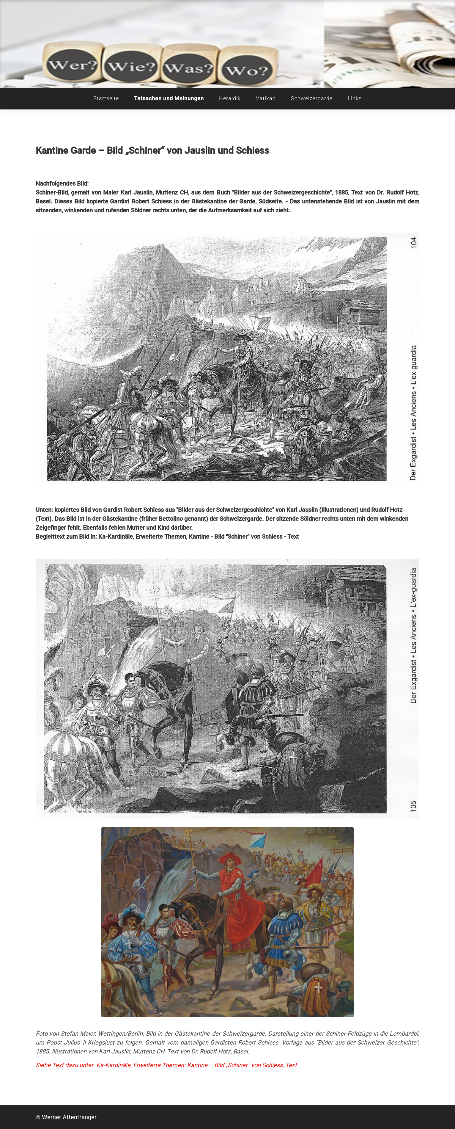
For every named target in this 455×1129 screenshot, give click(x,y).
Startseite (106, 98)
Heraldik (230, 98)
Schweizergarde (311, 98)
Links (355, 98)
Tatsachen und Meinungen (169, 98)
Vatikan (266, 98)
